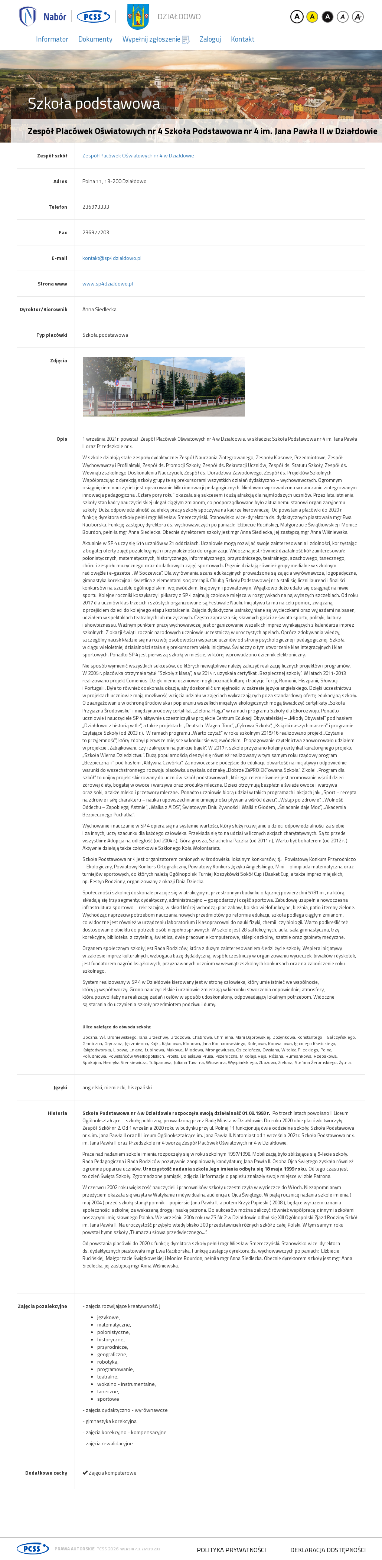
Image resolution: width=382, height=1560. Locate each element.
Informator (52, 39)
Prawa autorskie (75, 1549)
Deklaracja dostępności (328, 1550)
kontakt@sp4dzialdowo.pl (111, 258)
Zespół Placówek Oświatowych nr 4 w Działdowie (138, 155)
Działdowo (179, 16)
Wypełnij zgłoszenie (156, 39)
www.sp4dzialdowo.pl (107, 283)
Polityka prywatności (231, 1550)
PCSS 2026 (107, 1549)
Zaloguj (210, 39)
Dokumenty (95, 39)
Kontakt (243, 39)
